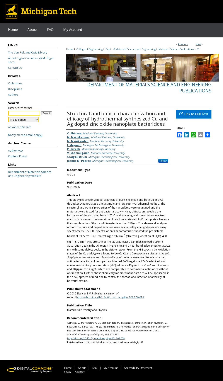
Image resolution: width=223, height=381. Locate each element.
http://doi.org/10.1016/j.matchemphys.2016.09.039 (96, 338)
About (82, 368)
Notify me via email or (25, 135)
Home (69, 49)
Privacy (67, 371)
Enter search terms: (20, 108)
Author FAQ (15, 150)
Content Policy (17, 156)
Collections (15, 83)
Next (198, 44)
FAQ (94, 368)
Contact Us (15, 68)
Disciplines (15, 89)
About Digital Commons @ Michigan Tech (31, 60)
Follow (163, 160)
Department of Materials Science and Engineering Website (29, 174)
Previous (183, 44)
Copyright (80, 371)
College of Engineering (89, 49)
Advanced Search (19, 127)
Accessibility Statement (138, 368)
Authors (13, 95)
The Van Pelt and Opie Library (27, 52)
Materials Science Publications (176, 49)
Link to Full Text (193, 114)
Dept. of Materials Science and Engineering (131, 49)
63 (198, 49)
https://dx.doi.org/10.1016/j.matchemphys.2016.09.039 (110, 297)
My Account (111, 368)
